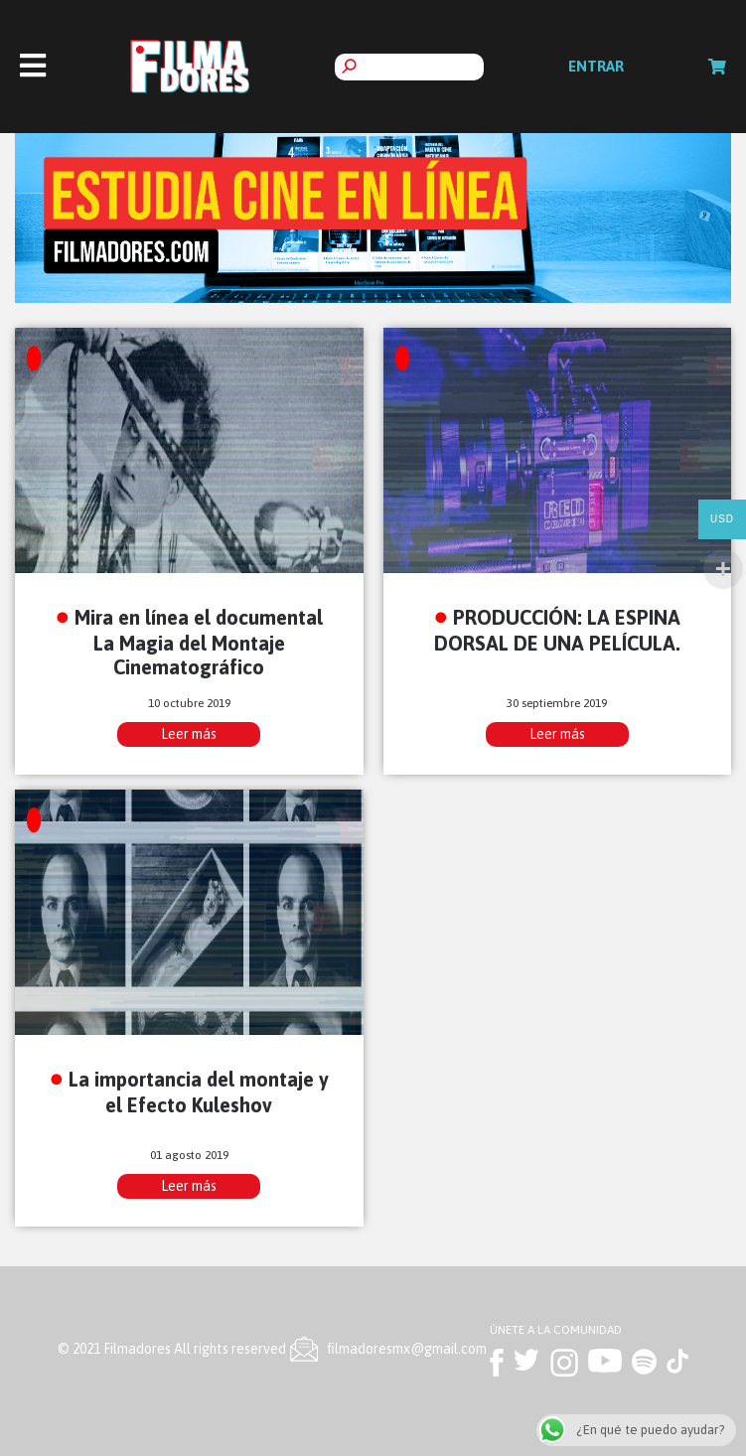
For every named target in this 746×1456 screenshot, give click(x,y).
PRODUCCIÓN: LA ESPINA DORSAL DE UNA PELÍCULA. (557, 630)
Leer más (189, 734)
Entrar (596, 66)
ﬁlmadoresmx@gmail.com (407, 1349)
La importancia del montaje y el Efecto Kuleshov (199, 1091)
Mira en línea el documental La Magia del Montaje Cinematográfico (199, 642)
